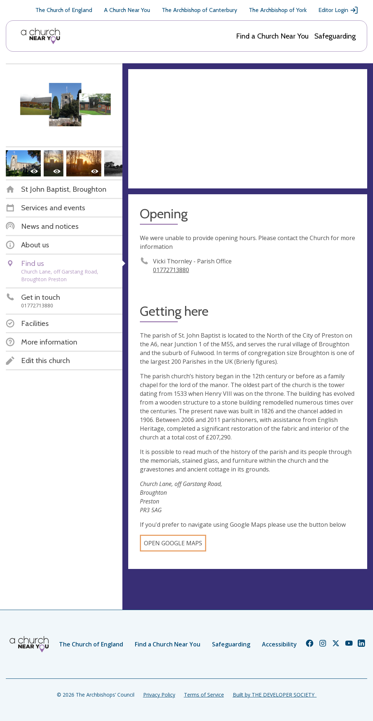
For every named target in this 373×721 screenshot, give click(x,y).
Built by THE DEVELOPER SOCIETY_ (275, 694)
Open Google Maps (173, 543)
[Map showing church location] (247, 128)
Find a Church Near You (272, 36)
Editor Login (338, 10)
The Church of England (63, 10)
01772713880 (171, 270)
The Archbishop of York (278, 10)
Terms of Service (204, 694)
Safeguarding (335, 36)
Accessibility (279, 644)
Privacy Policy (159, 694)
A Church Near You (127, 10)
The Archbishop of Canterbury (199, 10)
